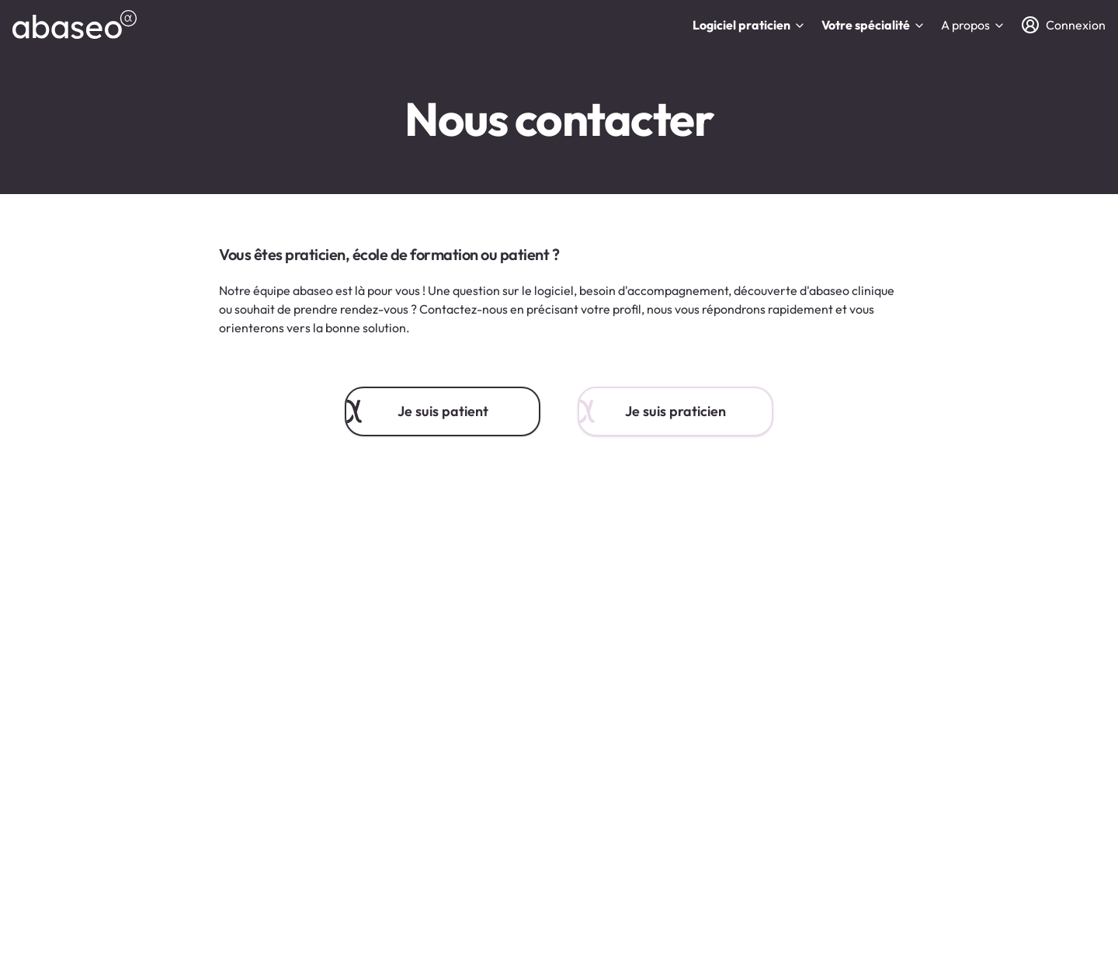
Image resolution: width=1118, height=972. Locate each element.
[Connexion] (1063, 25)
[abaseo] (74, 24)
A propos (973, 25)
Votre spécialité (873, 25)
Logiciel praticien (749, 25)
